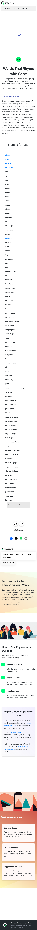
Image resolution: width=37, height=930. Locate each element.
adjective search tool (18, 732)
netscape (8, 238)
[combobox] (18, 505)
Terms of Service (16, 923)
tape (7, 159)
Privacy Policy (27, 923)
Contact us (20, 927)
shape (7, 155)
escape (8, 163)
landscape (9, 167)
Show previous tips (8, 562)
